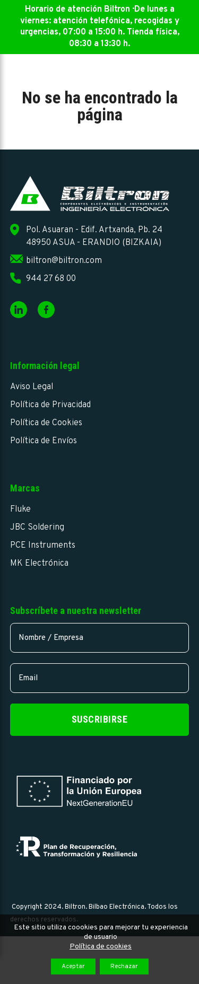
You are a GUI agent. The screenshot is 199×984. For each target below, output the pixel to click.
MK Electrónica (39, 563)
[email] (99, 678)
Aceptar (73, 966)
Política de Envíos (43, 441)
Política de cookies (101, 946)
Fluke (20, 509)
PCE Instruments (42, 545)
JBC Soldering (37, 527)
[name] (99, 638)
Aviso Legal (31, 387)
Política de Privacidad (50, 405)
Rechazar (124, 966)
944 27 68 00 (51, 279)
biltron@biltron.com (64, 261)
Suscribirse (100, 719)
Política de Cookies (46, 423)
